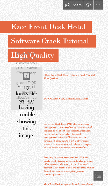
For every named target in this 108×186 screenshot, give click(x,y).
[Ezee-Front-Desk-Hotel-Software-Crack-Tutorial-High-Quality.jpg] (26, 88)
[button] (73, 5)
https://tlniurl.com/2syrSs (74, 98)
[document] (54, 93)
